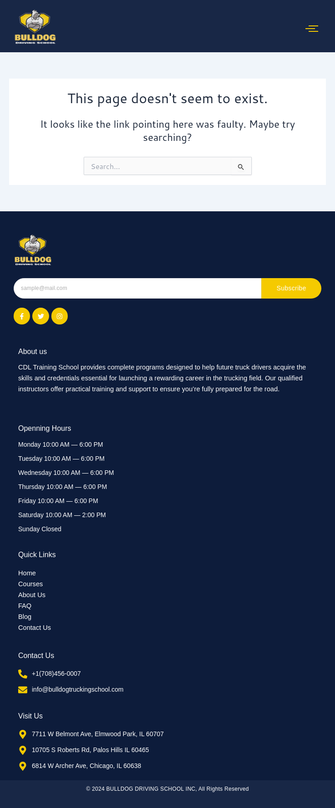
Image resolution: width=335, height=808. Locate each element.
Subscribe (291, 288)
